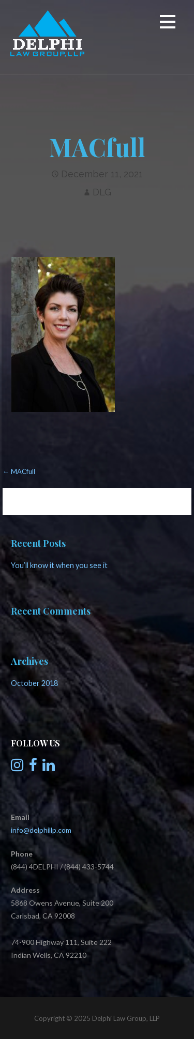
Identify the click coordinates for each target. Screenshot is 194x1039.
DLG (102, 192)
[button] (168, 23)
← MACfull (19, 471)
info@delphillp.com (41, 830)
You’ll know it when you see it (59, 565)
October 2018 (34, 683)
